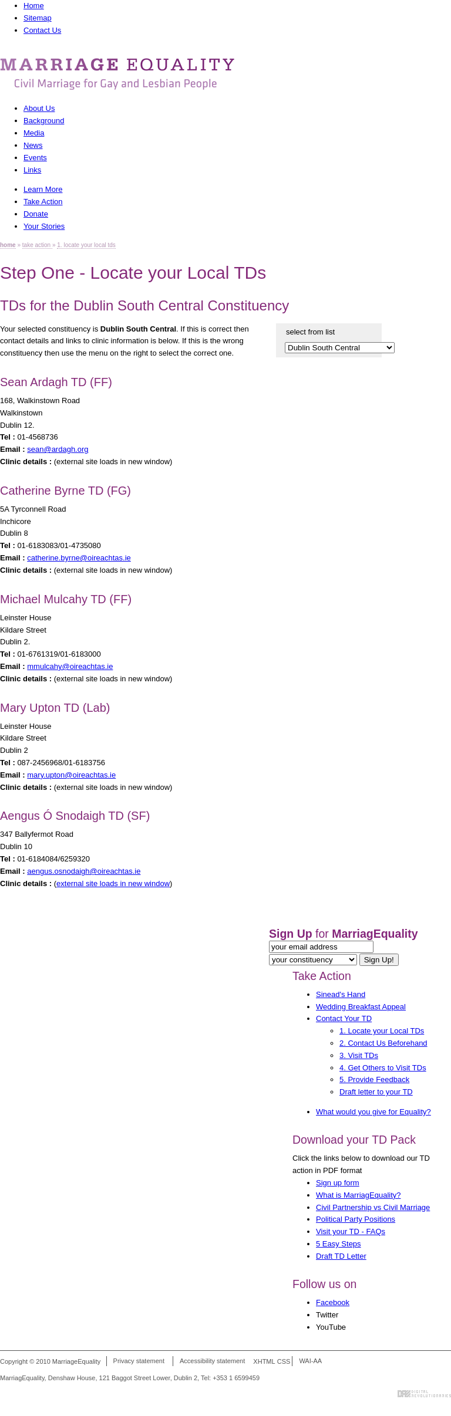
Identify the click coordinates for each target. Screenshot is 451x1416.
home (8, 245)
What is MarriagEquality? (358, 1195)
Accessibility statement (212, 1361)
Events (35, 157)
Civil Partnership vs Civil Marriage (373, 1207)
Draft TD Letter (341, 1256)
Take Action (321, 975)
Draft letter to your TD (376, 1091)
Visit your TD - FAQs (350, 1231)
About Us (39, 108)
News (33, 145)
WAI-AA (310, 1361)
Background (43, 120)
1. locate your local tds (86, 245)
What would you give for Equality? (373, 1111)
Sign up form (337, 1182)
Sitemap (37, 17)
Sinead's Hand (340, 994)
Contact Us (42, 30)
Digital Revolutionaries (424, 1393)
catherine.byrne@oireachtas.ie (79, 557)
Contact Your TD (344, 1018)
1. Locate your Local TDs (381, 1030)
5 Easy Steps (338, 1243)
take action (37, 245)
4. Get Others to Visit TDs (382, 1067)
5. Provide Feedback (374, 1079)
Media (33, 133)
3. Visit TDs (358, 1055)
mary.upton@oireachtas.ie (71, 774)
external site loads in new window (113, 883)
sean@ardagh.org (57, 449)
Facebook (332, 1302)
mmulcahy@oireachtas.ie (70, 666)
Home (33, 5)
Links (32, 169)
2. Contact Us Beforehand (383, 1043)
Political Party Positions (355, 1219)
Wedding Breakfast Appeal (361, 1006)
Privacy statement (138, 1361)
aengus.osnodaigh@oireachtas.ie (83, 871)
